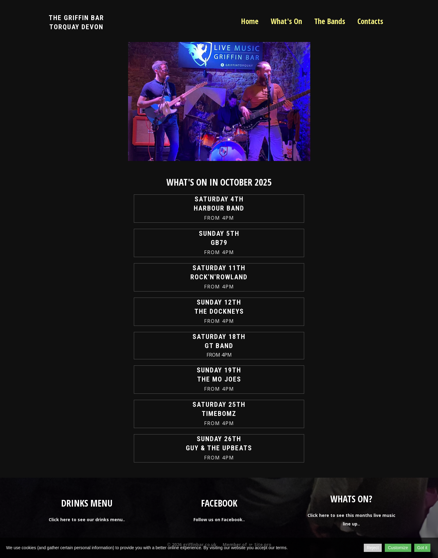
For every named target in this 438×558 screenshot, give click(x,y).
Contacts (370, 21)
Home (250, 21)
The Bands (329, 21)
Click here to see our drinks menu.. (87, 519)
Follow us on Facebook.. (219, 519)
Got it (422, 547)
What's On (286, 21)
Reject (373, 547)
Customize (398, 547)
